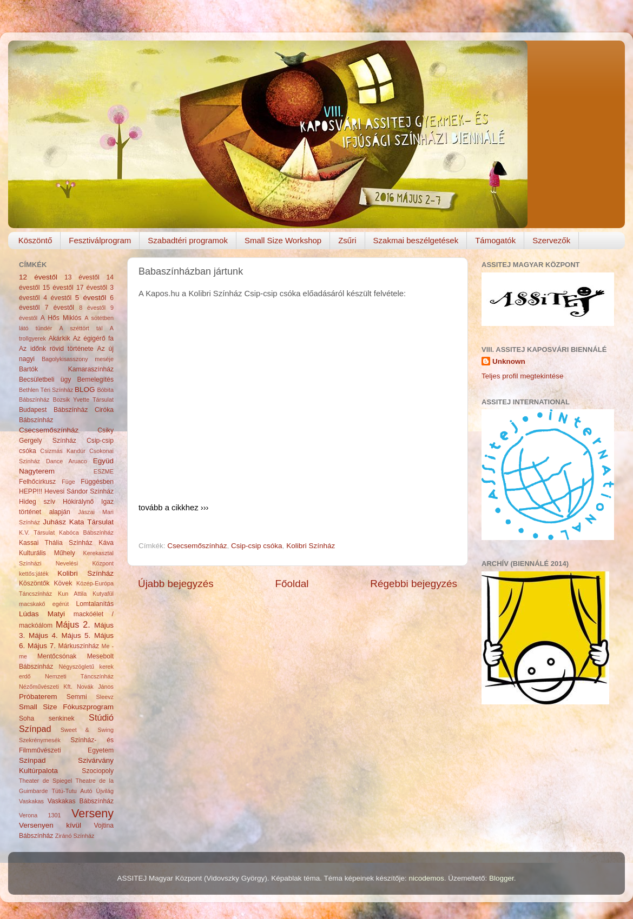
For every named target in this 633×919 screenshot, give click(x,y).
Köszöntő (35, 240)
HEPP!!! (30, 491)
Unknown (508, 361)
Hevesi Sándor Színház (79, 491)
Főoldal (292, 583)
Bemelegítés (95, 379)
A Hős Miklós (61, 318)
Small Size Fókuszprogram (66, 707)
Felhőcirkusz (37, 481)
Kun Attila (72, 593)
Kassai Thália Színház (56, 543)
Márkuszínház (79, 646)
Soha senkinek (47, 718)
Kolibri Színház (310, 546)
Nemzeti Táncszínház (79, 676)
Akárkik (59, 338)
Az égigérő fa (93, 338)
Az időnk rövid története (56, 348)
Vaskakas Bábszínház (81, 801)
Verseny (92, 813)
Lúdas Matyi (42, 614)
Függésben (97, 481)
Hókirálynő (78, 501)
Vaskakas (31, 801)
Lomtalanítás (95, 604)
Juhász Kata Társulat (78, 522)
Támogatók (495, 240)
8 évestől (92, 307)
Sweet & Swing (87, 730)
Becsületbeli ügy (45, 379)
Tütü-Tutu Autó (71, 791)
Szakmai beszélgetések (416, 240)
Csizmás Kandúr (62, 451)
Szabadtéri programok (188, 240)
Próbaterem (38, 696)
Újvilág (105, 791)
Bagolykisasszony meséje (78, 359)
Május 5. (75, 635)
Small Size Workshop (283, 240)
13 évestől (82, 277)
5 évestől (90, 298)
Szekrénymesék (40, 740)
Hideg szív (37, 501)
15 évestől (58, 287)
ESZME (104, 471)
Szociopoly (98, 771)
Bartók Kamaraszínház (66, 369)
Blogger (501, 878)
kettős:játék (34, 573)
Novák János (95, 686)
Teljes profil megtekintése (523, 376)
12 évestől (38, 277)
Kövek (63, 583)
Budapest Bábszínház (53, 410)
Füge (68, 481)
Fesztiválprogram (100, 240)
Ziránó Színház (75, 836)
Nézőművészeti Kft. (45, 686)
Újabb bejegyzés (176, 583)
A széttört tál (81, 328)
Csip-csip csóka (256, 546)
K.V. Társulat (37, 532)
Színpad (32, 760)
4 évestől (57, 298)
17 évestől (91, 287)
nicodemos (426, 878)
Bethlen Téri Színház (46, 390)
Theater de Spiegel (45, 780)
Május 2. (73, 624)
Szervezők (551, 240)
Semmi (77, 697)
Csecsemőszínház (197, 546)
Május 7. (42, 646)
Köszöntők (34, 583)
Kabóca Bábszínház (86, 532)
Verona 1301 (40, 815)
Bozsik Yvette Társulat (83, 399)
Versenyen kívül (50, 825)
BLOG (85, 389)
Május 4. (43, 635)
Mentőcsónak (56, 656)
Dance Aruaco (66, 461)
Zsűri (347, 240)
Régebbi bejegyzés (413, 583)
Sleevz (105, 697)
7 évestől (59, 307)
